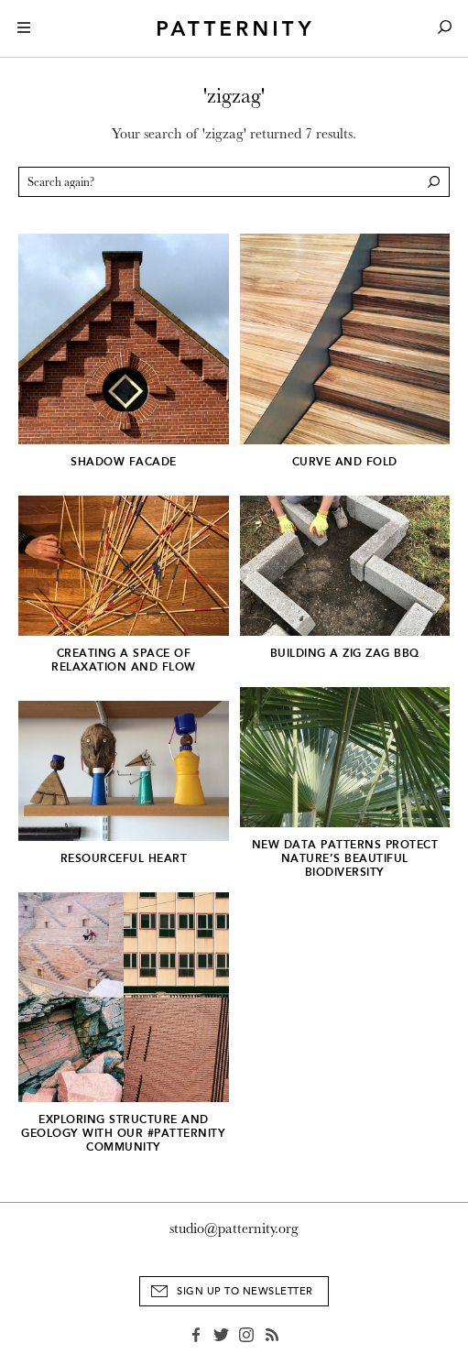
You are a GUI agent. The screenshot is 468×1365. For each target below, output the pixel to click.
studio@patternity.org (234, 1228)
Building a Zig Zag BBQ (344, 653)
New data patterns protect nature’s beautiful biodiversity (345, 858)
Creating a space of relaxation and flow (123, 660)
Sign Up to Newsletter (245, 1291)
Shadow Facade (124, 461)
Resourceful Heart (124, 858)
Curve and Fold (344, 461)
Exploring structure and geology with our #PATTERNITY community (123, 1133)
